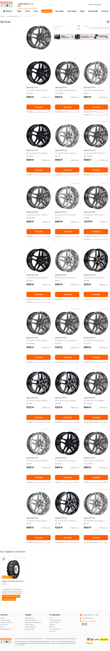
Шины (19, 11)
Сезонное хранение (31, 620)
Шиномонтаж (47, 11)
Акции (82, 11)
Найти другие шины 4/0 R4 (11, 596)
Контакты (105, 11)
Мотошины (3, 624)
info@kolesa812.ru (87, 618)
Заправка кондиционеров (33, 622)
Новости (52, 626)
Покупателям (93, 11)
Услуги (35, 11)
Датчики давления (6, 629)
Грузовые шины (5, 620)
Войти (91, 4)
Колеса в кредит (54, 622)
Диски (27, 11)
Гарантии (52, 624)
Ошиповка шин (29, 629)
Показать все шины (9, 599)
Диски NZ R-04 (32, 87)
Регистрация (97, 4)
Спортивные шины (6, 622)
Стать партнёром (54, 629)
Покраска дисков (30, 626)
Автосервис (59, 11)
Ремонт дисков (29, 624)
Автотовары (72, 11)
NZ (79, 26)
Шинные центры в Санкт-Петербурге (27, 8)
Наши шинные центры (88, 621)
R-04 (78, 28)
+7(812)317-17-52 (26, 5)
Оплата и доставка (55, 620)
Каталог (7, 11)
